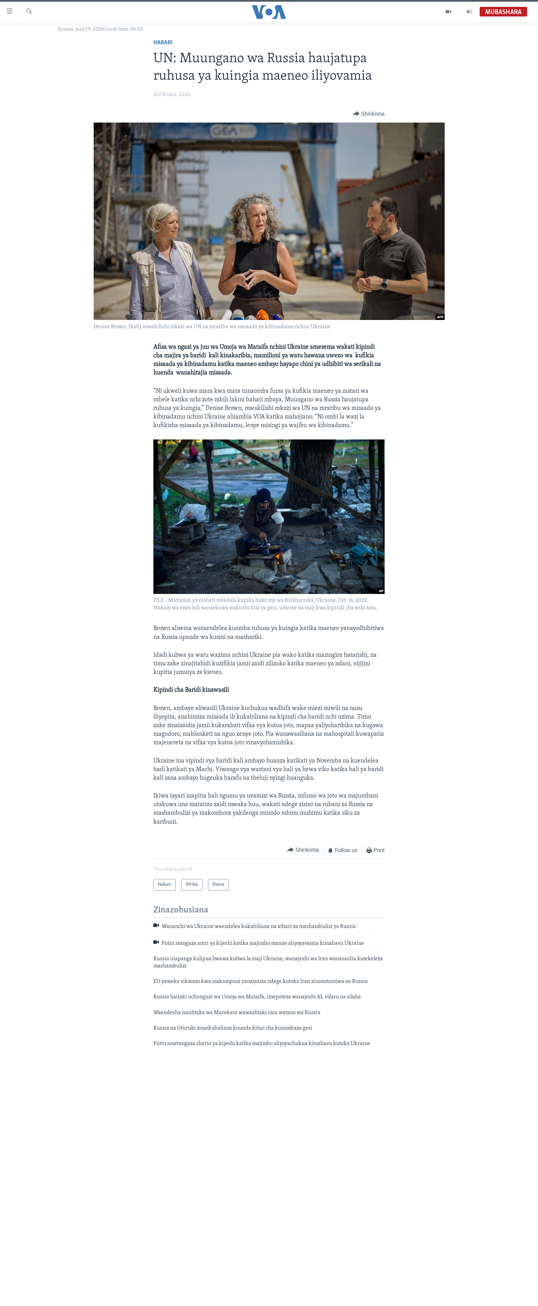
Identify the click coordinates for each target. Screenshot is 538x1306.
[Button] (369, 114)
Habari (163, 42)
